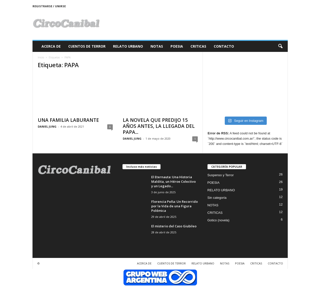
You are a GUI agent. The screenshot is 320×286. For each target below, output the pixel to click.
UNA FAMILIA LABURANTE (68, 120)
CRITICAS (198, 46)
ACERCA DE (51, 46)
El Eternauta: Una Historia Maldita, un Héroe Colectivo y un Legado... (173, 181)
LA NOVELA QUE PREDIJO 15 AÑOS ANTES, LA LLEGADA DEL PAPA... (159, 126)
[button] (280, 46)
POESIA (176, 46)
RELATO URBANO (128, 46)
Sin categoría (217, 198)
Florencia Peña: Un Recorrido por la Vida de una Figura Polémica (174, 206)
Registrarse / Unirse (49, 6)
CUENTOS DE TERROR (87, 46)
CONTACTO (224, 46)
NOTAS (156, 46)
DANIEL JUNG (47, 126)
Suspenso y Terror (221, 175)
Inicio (41, 57)
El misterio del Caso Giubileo (173, 226)
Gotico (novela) (219, 220)
